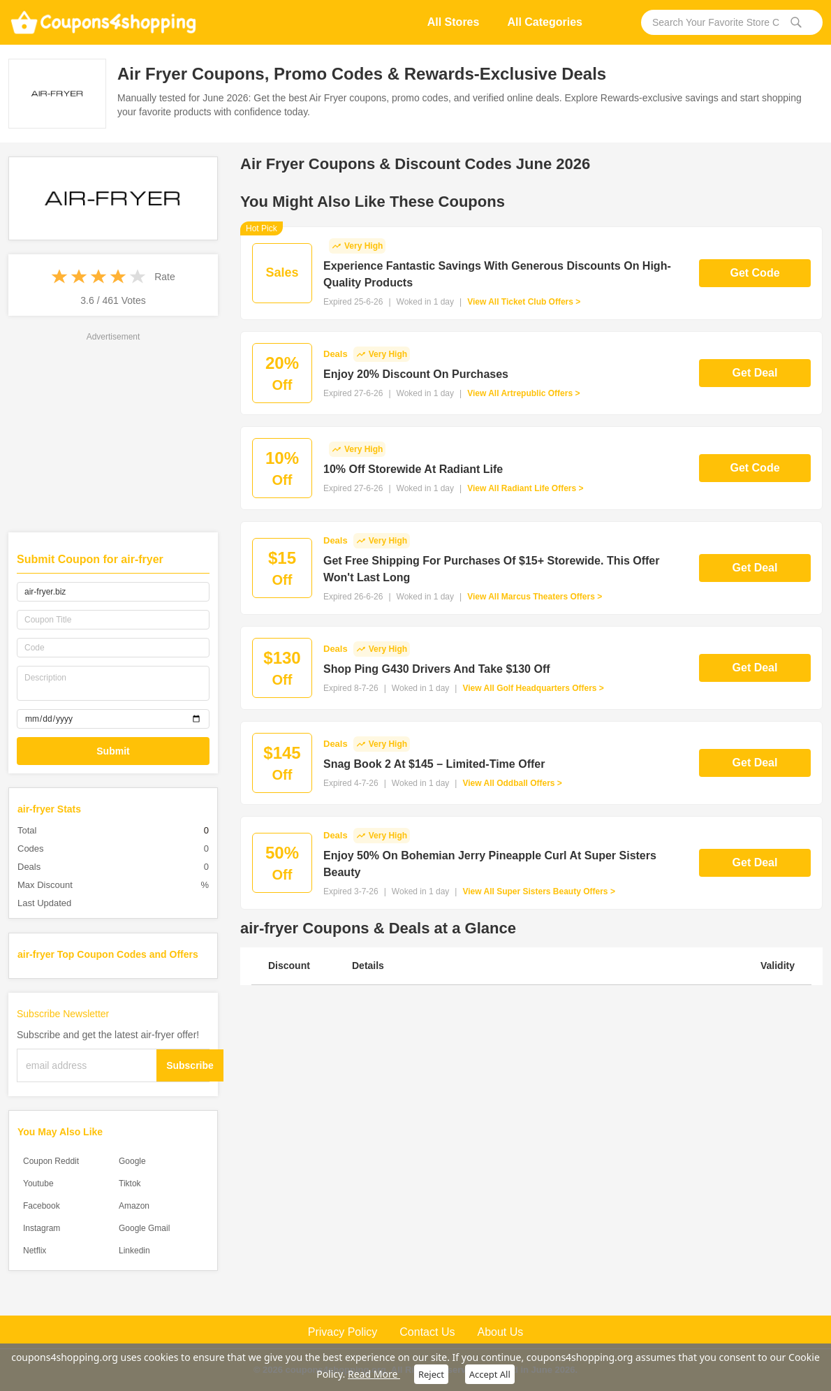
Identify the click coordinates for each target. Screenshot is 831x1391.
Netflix (34, 1250)
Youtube (38, 1183)
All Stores (453, 22)
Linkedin (134, 1250)
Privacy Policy (343, 1332)
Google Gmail (144, 1228)
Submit (112, 751)
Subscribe (190, 1065)
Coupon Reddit (51, 1161)
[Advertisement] (113, 431)
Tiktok (130, 1183)
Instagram (41, 1228)
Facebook (41, 1206)
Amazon (134, 1206)
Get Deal (755, 373)
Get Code (754, 273)
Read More (374, 1374)
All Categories (544, 22)
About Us (500, 1332)
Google (132, 1161)
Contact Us (427, 1332)
